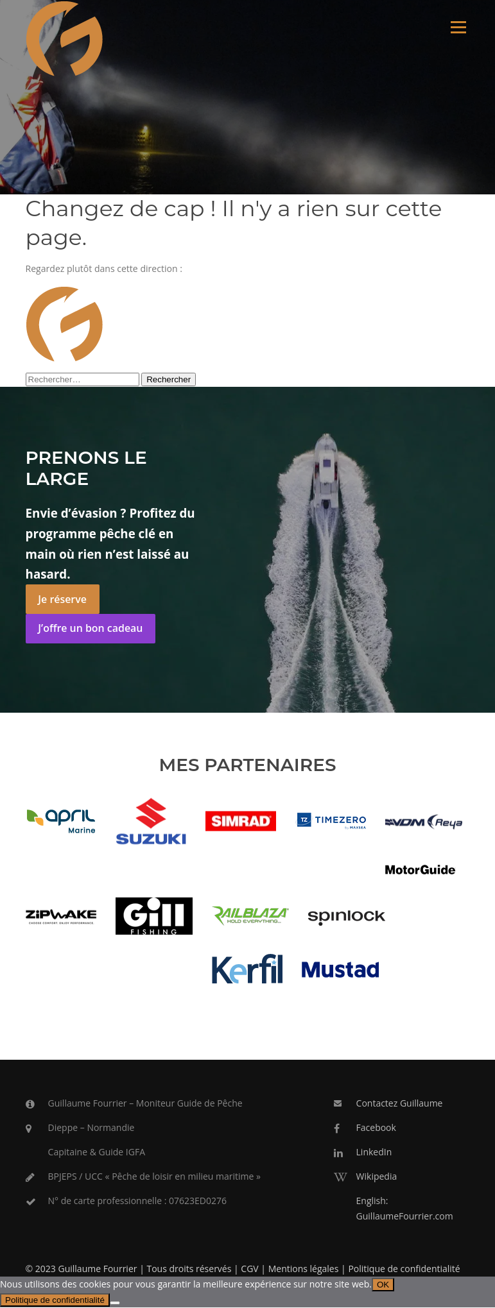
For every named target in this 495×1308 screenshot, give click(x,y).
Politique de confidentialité (404, 1269)
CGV (249, 1269)
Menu (458, 27)
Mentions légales (303, 1269)
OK (383, 1285)
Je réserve (62, 600)
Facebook (376, 1128)
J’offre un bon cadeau (90, 629)
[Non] (115, 1303)
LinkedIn (374, 1152)
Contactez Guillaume (399, 1104)
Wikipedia (376, 1177)
